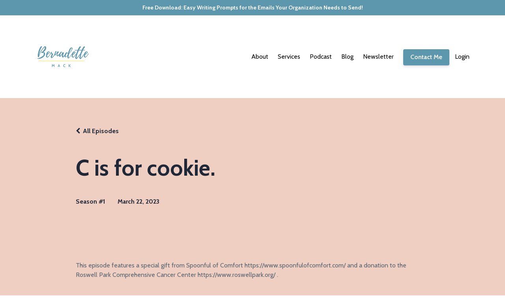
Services (289, 56)
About (259, 56)
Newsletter (378, 56)
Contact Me (426, 57)
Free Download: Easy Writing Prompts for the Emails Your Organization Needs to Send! (252, 7)
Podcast (321, 56)
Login (462, 56)
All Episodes (101, 131)
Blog (347, 56)
